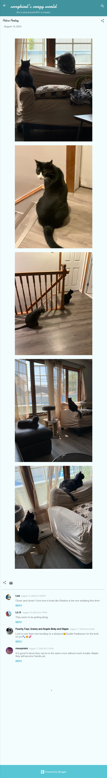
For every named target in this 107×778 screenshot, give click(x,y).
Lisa (17, 595)
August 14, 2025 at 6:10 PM (35, 612)
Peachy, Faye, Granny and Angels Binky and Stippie (42, 629)
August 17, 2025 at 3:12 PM (41, 648)
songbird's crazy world (33, 6)
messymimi (21, 648)
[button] (102, 21)
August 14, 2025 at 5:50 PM (33, 596)
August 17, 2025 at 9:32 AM (82, 629)
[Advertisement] (53, 737)
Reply (18, 605)
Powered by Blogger (53, 771)
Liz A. (18, 612)
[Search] (102, 6)
